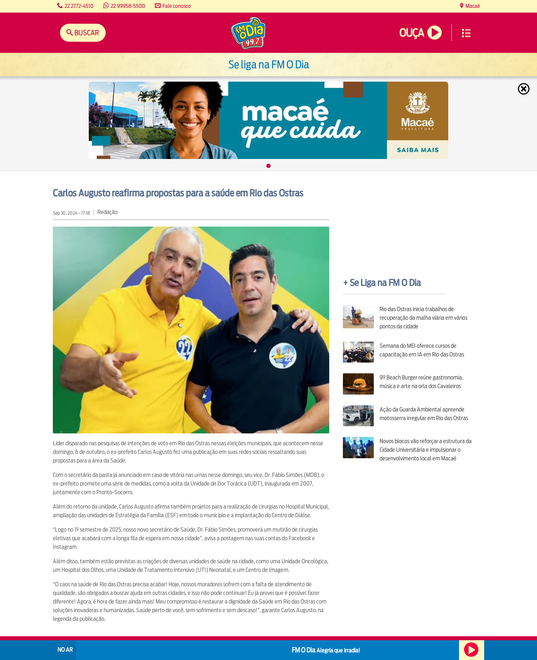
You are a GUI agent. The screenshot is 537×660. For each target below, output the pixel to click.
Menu (466, 33)
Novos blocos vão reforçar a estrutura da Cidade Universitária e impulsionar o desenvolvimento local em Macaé (426, 450)
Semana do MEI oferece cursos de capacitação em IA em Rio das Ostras (422, 350)
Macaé (472, 6)
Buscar (86, 32)
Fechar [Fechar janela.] (524, 89)
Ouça (411, 33)
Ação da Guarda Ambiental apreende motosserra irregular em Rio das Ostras (424, 414)
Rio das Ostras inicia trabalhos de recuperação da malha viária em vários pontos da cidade (423, 318)
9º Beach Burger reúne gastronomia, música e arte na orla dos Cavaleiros (421, 382)
